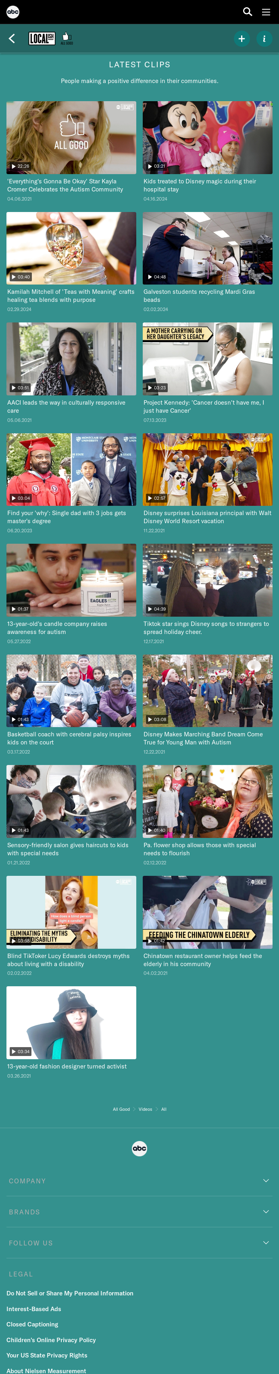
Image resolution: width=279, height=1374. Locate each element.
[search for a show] (247, 12)
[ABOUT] (264, 39)
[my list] (242, 39)
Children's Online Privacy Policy (51, 1340)
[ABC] (12, 13)
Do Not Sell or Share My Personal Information (69, 1293)
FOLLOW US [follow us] (31, 1243)
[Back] (11, 39)
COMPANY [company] (27, 1181)
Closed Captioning (32, 1324)
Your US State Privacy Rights (46, 1355)
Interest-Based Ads (33, 1309)
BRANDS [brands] (24, 1212)
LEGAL (21, 1274)
